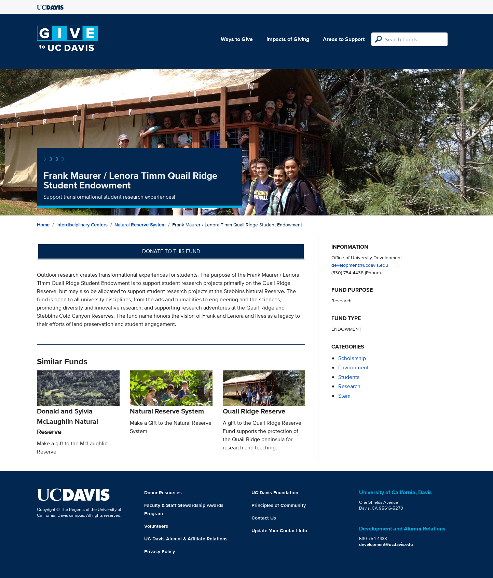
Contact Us (263, 517)
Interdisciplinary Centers (82, 224)
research (349, 386)
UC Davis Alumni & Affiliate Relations (186, 538)
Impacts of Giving (287, 39)
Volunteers (156, 526)
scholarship (352, 358)
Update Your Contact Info (279, 530)
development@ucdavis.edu (359, 264)
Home (43, 224)
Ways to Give (237, 39)
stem (344, 396)
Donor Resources (163, 492)
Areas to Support (344, 39)
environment (353, 367)
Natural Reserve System (139, 224)
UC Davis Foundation (274, 492)
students (348, 377)
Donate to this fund (171, 251)
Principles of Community (278, 505)
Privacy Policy (159, 551)
